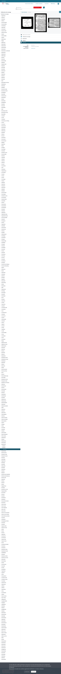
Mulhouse (3, 384)
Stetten (3, 562)
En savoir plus (27, 671)
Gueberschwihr (4, 199)
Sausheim (3, 517)
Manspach (3, 347)
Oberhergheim (4, 414)
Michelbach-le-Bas (5, 357)
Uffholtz (3, 587)
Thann (3, 574)
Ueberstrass (4, 584)
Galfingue (3, 182)
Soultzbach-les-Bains (5, 544)
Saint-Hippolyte (4, 507)
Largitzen (3, 305)
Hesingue (3, 239)
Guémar (3, 202)
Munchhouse (4, 385)
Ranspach (3, 457)
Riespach (3, 472)
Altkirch (3, 20)
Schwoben (3, 522)
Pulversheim (4, 442)
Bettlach (3, 72)
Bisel (2, 80)
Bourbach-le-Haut (4, 90)
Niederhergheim (4, 402)
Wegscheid (3, 619)
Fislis (2, 167)
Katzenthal (3, 280)
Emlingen (3, 147)
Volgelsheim (4, 604)
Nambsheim (4, 394)
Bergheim (3, 62)
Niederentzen (4, 400)
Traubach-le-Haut (4, 579)
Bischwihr (3, 79)
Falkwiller (3, 157)
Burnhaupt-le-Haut (5, 112)
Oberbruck (3, 409)
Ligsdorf (3, 324)
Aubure (3, 37)
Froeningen (3, 179)
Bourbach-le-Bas (4, 89)
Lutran (3, 334)
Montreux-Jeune (4, 369)
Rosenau (3, 494)
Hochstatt (3, 249)
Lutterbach (3, 339)
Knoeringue (3, 292)
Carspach (3, 115)
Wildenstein (4, 634)
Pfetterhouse (4, 440)
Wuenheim (3, 652)
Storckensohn (4, 564)
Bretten (3, 99)
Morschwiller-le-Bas (5, 375)
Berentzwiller (4, 60)
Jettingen (3, 277)
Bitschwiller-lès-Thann (5, 82)
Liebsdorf (3, 320)
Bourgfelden (4, 92)
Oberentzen (4, 412)
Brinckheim (3, 100)
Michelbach (3, 360)
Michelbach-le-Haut (5, 359)
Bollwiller (3, 87)
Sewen (3, 529)
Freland (3, 175)
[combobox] (38, 7)
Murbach (3, 392)
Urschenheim (4, 592)
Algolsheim (3, 15)
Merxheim (3, 352)
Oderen (3, 422)
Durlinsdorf (3, 137)
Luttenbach (3, 335)
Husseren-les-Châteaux (5, 264)
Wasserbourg (4, 614)
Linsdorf (3, 325)
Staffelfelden (4, 552)
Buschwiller (3, 114)
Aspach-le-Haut (4, 32)
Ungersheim (4, 589)
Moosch (3, 374)
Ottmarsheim (4, 432)
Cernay (3, 117)
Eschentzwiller (4, 154)
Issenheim (3, 274)
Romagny (3, 487)
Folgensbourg (4, 170)
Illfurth (3, 267)
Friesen (3, 177)
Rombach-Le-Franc (5, 489)
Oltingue (3, 424)
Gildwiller (3, 189)
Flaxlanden (3, 169)
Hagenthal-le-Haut (5, 215)
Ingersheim (3, 272)
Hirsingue (3, 244)
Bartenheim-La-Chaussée (6, 50)
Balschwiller (4, 44)
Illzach (3, 270)
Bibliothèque (53, 3)
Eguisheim (3, 144)
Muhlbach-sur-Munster (5, 382)
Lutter (3, 337)
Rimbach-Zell (4, 477)
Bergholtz (3, 65)
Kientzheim (3, 285)
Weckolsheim (4, 617)
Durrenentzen (4, 140)
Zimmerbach (4, 659)
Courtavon (3, 124)
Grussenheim (4, 197)
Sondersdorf (4, 537)
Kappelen (3, 279)
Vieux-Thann (4, 597)
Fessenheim (4, 165)
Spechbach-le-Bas (4, 549)
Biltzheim (3, 77)
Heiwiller (3, 232)
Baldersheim (4, 39)
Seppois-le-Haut (4, 527)
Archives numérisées (39, 3)
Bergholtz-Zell (4, 64)
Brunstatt (3, 105)
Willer (3, 637)
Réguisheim (3, 460)
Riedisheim (3, 469)
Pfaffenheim (4, 437)
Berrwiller (3, 69)
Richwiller (3, 467)
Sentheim (3, 524)
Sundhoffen (4, 569)
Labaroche (3, 300)
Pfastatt (3, 439)
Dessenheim (4, 127)
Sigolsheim (3, 534)
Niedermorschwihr (5, 405)
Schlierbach (3, 519)
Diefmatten (3, 130)
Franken (3, 174)
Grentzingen (4, 194)
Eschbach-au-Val (4, 152)
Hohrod (3, 250)
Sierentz (3, 532)
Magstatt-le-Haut (4, 344)
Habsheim (3, 210)
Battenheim (4, 52)
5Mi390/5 (3, 447)
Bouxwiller (3, 94)
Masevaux (3, 349)
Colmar (3, 122)
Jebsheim (3, 275)
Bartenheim (4, 49)
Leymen (3, 317)
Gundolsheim (4, 207)
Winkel (3, 639)
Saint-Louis (3, 509)
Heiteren (3, 230)
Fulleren (3, 180)
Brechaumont (4, 95)
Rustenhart (3, 502)
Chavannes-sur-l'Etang (5, 120)
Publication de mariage (5, 14)
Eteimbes (3, 155)
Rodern (3, 484)
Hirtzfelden (3, 247)
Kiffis (2, 287)
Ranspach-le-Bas (4, 454)
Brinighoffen (4, 102)
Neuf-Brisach (4, 395)
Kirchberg (3, 290)
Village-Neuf (4, 599)
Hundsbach (3, 260)
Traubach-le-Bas (4, 577)
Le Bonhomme (4, 312)
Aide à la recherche (19, 9)
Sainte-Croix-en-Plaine (5, 514)
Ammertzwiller (4, 24)
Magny (3, 340)
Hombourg (3, 254)
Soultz (3, 542)
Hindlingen (3, 242)
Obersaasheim (4, 420)
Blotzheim (3, 85)
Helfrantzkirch (4, 234)
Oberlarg (3, 415)
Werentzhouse (4, 622)
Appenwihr (3, 27)
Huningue (3, 262)
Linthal (3, 327)
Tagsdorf (3, 572)
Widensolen (4, 629)
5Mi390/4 (3, 445)
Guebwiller (3, 200)
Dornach (3, 135)
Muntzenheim (4, 389)
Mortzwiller (3, 377)
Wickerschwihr (4, 627)
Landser (3, 302)
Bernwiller (3, 67)
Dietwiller (3, 132)
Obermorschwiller (5, 419)
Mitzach (3, 364)
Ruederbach (4, 497)
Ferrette (3, 164)
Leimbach (3, 314)
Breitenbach (4, 97)
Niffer (3, 407)
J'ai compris (33, 671)
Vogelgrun (3, 602)
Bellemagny (3, 55)
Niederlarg (3, 404)
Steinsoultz (3, 559)
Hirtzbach (3, 245)
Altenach (3, 17)
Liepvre (3, 322)
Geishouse (3, 184)
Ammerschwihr (4, 22)
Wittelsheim (4, 642)
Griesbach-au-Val (4, 195)
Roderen (3, 482)
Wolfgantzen (4, 649)
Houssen (3, 257)
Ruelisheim (3, 499)
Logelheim (3, 329)
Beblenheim (4, 54)
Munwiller (3, 390)
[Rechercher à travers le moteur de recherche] (25, 7)
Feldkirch (3, 160)
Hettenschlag (4, 240)
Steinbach (3, 554)
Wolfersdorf (4, 647)
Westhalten (3, 624)
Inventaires (47, 3)
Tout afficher (24, 12)
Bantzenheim (4, 47)
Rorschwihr (3, 492)
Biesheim (3, 75)
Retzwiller (3, 464)
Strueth (3, 567)
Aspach (3, 34)
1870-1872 (4, 449)
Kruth (3, 297)
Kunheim (3, 299)
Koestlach (3, 294)
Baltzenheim (4, 45)
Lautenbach (4, 309)
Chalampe (3, 119)
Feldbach (3, 159)
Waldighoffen (4, 609)
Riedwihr (3, 470)
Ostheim (3, 430)
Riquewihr (3, 479)
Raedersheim (4, 450)
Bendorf (3, 57)
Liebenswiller (4, 319)
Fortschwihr (4, 172)
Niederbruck (4, 399)
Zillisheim (3, 657)
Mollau (3, 367)
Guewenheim (4, 205)
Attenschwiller (4, 35)
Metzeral (3, 354)
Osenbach (3, 429)
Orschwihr (3, 427)
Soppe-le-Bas (4, 539)
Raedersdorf (4, 444)
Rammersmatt (4, 452)
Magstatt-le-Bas (4, 342)
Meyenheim (4, 355)
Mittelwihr (3, 362)
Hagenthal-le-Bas (4, 214)
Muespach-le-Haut (5, 379)
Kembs (3, 284)
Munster (3, 387)
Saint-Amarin (4, 504)
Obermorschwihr (4, 417)
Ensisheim (3, 150)
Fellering (3, 162)
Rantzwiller (3, 459)
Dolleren (3, 134)
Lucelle (3, 330)
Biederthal (3, 74)
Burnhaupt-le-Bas (4, 110)
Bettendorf (3, 70)
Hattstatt (3, 219)
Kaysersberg (4, 282)
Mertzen (3, 350)
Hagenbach (3, 212)
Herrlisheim (4, 237)
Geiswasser (3, 187)
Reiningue (3, 462)
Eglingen (3, 142)
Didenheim (3, 129)
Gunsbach (3, 209)
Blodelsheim (4, 84)
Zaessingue (3, 654)
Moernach (3, 365)
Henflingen (3, 235)
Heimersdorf (4, 227)
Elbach (3, 145)
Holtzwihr (3, 252)
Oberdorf (3, 410)
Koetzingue (3, 295)
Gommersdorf (4, 192)
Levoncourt (3, 315)
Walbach (3, 607)
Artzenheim (4, 29)
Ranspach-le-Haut (4, 455)
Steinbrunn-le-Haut (5, 557)
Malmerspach (4, 345)
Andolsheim (4, 25)
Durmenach (3, 139)
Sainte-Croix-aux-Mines (5, 512)
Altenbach (3, 19)
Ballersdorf (3, 42)
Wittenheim (4, 644)
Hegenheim (3, 224)
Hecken (3, 222)
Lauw (2, 310)
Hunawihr (3, 259)
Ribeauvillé (3, 465)
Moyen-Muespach (4, 434)
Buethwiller (3, 107)
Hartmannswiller (4, 217)
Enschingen (3, 149)
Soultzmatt (3, 547)
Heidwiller (3, 225)
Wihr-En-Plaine (4, 632)
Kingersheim (4, 289)
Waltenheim (4, 612)
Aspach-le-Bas (4, 30)
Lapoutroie (3, 304)
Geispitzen (3, 185)
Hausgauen (3, 220)
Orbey (3, 425)
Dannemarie (4, 125)
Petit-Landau (4, 435)
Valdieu (3, 594)
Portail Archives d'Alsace (29, 3)
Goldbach (3, 190)
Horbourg (3, 255)
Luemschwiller (4, 332)
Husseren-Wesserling (5, 265)
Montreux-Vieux (4, 370)
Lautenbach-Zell (4, 307)
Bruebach (3, 104)
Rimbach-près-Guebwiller (6, 474)
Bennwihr (3, 59)
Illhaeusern (3, 269)
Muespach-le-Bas (4, 380)
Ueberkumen (4, 582)
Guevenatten (4, 204)
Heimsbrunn (4, 229)
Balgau (3, 40)
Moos (2, 372)
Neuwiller (3, 397)
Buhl (2, 109)
